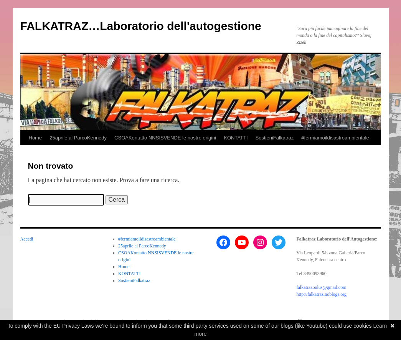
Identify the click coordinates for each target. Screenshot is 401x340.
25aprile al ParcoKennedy (78, 138)
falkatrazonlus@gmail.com (322, 287)
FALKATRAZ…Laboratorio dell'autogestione (140, 26)
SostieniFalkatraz (275, 138)
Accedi (26, 239)
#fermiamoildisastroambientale (335, 138)
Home (35, 138)
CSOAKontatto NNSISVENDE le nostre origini (165, 138)
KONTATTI (236, 138)
